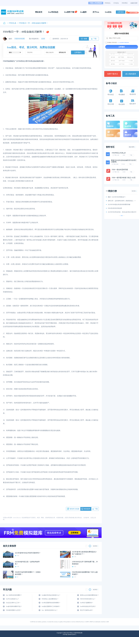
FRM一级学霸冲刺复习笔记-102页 (124, 177)
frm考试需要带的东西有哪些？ (51, 602)
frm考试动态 (53, 12)
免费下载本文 (112, 74)
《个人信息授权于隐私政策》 (123, 42)
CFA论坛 (116, 3)
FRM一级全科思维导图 (120, 169)
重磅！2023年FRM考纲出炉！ (117, 197)
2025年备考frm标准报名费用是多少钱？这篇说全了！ (84, 553)
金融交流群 (133, 3)
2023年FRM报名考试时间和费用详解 (119, 204)
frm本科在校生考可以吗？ (88, 606)
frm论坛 (108, 12)
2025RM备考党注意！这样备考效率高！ (27, 563)
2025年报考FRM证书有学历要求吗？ (28, 553)
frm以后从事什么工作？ (13, 602)
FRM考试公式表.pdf (119, 153)
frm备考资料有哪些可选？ (14, 606)
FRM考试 (124, 3)
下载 (131, 155)
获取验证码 (62, 52)
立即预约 (77, 52)
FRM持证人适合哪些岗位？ (50, 599)
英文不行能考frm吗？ (86, 610)
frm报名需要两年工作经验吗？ (51, 606)
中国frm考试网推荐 (96, 3)
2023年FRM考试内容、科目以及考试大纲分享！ (122, 212)
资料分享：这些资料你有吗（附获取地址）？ (122, 201)
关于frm (96, 12)
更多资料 (132, 147)
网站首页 (38, 12)
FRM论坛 (108, 3)
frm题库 (83, 12)
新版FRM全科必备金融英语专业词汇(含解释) (124, 161)
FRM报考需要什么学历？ (13, 610)
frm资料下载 (69, 12)
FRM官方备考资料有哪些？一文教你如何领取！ (28, 573)
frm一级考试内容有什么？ (49, 610)
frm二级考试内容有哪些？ (14, 595)
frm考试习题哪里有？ (86, 602)
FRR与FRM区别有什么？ (87, 599)
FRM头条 (11, 23)
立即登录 (120, 12)
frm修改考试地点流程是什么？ (51, 595)
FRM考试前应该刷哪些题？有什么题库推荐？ (85, 573)
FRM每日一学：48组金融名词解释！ (32, 23)
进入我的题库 (130, 74)
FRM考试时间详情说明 (115, 208)
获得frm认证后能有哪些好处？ (89, 595)
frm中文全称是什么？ (12, 599)
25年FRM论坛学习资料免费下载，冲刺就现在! (85, 563)
